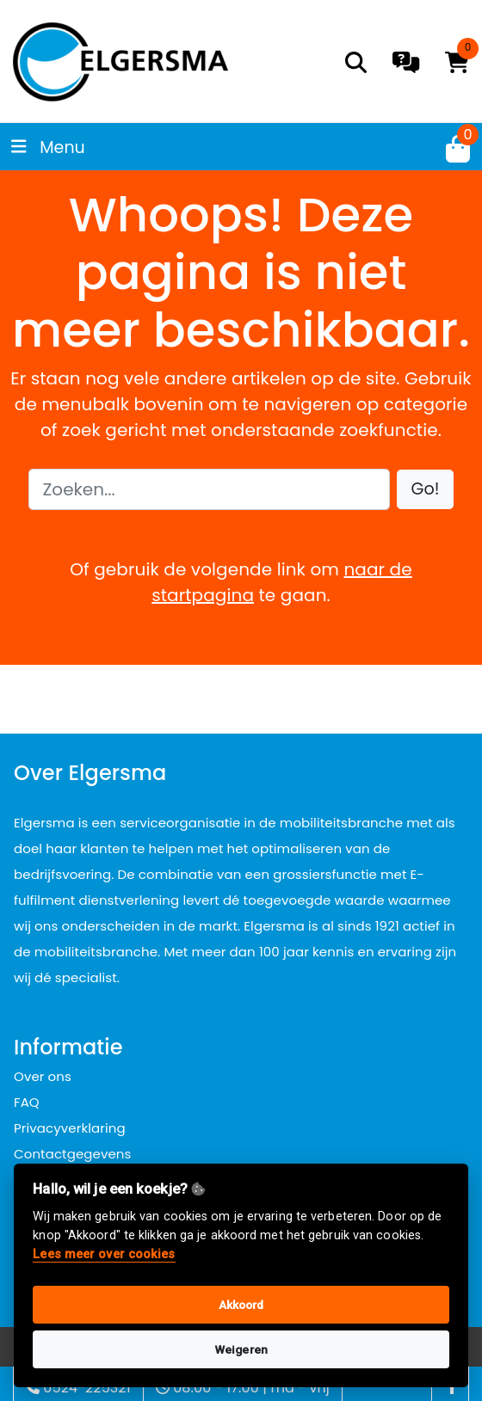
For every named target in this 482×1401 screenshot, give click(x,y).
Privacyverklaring (70, 1128)
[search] (356, 62)
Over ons (42, 1076)
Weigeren (241, 1349)
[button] (425, 490)
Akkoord (241, 1305)
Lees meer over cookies (104, 1254)
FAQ (27, 1102)
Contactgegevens (72, 1154)
